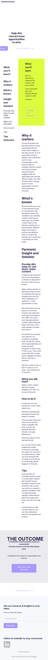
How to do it (8, 128)
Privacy (34, 656)
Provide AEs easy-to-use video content (8, 114)
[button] (45, 1)
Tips (5, 132)
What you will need (7, 122)
